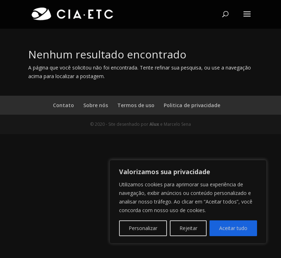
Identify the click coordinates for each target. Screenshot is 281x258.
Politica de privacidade (192, 105)
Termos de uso (135, 105)
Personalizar (143, 228)
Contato (63, 105)
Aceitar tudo (233, 228)
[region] (188, 202)
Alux (154, 124)
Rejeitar (188, 228)
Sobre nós (95, 105)
